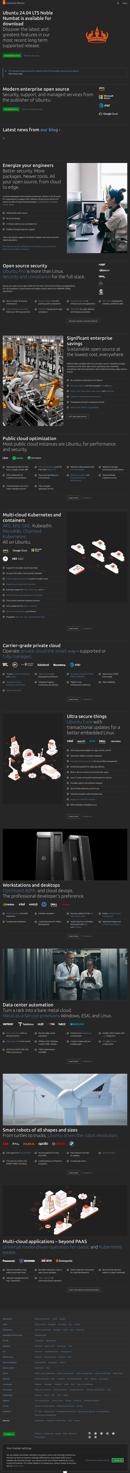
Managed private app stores (82, 761)
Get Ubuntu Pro (11, 109)
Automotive (39, 1421)
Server (46, 1395)
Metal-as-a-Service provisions (31, 1015)
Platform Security (42, 1379)
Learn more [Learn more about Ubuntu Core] (73, 816)
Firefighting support (91, 1401)
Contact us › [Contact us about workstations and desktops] (87, 936)
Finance (77, 1421)
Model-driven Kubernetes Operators (21, 584)
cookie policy (18, 1466)
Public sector (61, 1421)
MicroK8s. (12, 531)
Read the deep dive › (32, 56)
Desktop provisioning (65, 1406)
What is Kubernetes (43, 1330)
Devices (79, 1406)
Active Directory (12, 913)
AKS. (7, 525)
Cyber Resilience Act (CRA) (17, 309)
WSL (86, 924)
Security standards (74, 1379)
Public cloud (75, 391)
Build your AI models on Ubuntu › (16, 249)
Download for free (12, 56)
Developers (53, 1362)
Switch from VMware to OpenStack (85, 407)
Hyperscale (39, 1368)
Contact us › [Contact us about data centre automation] (87, 1061)
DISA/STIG (42, 309)
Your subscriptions (42, 1401)
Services (62, 1357)
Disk (104, 1041)
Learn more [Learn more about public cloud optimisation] (73, 498)
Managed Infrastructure (66, 1411)
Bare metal (10, 611)
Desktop (38, 1395)
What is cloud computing (45, 1373)
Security (74, 386)
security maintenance (21, 674)
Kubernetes (33, 590)
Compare (57, 1384)
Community (61, 1346)
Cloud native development (45, 1415)
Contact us (9, 1434)
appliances (109, 391)
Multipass (78, 927)
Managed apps (41, 1335)
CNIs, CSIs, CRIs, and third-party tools (30, 617)
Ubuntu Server (9, 1368)
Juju (104, 1036)
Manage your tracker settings (98, 1460)
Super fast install (13, 1041)
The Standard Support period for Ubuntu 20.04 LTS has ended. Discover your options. (43, 71)
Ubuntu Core (79, 721)
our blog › (50, 129)
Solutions (7, 1411)
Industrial (50, 1421)
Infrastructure (49, 1411)
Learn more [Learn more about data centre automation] (73, 1061)
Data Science (51, 1341)
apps (110, 386)
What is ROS (49, 1346)
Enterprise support (78, 475)
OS (43, 590)
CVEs (86, 1379)
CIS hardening (48, 467)
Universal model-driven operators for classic (46, 1246)
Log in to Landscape (85, 1384)
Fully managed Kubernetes (17, 579)
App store (39, 1351)
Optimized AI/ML (19, 890)
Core (59, 1395)
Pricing (68, 1401)
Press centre (40, 1437)
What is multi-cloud (103, 1373)
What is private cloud (65, 1373)
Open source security (86, 1411)
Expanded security (78, 301)
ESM (53, 1379)
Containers (7, 1390)
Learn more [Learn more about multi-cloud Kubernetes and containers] (73, 628)
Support (62, 1319)
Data (40, 1411)
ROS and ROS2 (25, 1153)
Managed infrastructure (13, 1335)
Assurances (103, 1379)
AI (35, 1411)
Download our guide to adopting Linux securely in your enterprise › (30, 246)
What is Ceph (40, 1324)
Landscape (7, 1384)
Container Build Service (95, 1390)
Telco (70, 1421)
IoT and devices (103, 1411)
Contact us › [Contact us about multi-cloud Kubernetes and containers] (87, 628)
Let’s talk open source (78, 416)
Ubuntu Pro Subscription (45, 1406)
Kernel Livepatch (45, 301)
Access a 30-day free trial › (32, 109)
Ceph (5, 1324)
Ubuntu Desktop (10, 1362)
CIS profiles (75, 309)
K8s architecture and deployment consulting (24, 595)
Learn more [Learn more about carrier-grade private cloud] (73, 699)
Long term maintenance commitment (86, 397)
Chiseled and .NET (76, 1390)
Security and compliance (27, 276)
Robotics (6, 1346)
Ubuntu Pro (14, 271)
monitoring (86, 1033)
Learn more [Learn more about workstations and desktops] (73, 936)
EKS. (17, 525)
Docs (70, 1324)
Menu (125, 3)
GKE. (26, 525)
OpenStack (20, 611)
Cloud (5, 1373)
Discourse (77, 1401)
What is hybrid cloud (84, 1373)
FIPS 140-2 (106, 301)
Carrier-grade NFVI (13, 690)
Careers (58, 1433)
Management (66, 1351)
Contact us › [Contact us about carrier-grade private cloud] (87, 699)
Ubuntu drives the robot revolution (82, 1135)
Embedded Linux (52, 1351)
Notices (94, 1379)
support (81, 386)
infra (102, 386)
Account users (57, 1401)
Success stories (50, 1357)
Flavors (63, 1362)
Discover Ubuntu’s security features (83, 321)
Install (54, 1319)
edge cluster (96, 391)
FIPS (40, 467)
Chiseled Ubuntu (60, 1390)
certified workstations (111, 924)
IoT (4, 1351)
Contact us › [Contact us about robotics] (87, 1173)
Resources (80, 1330)
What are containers (43, 1390)
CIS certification (108, 1153)
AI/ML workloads (30, 606)
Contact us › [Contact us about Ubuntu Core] (87, 816)
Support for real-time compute (83, 799)
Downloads (7, 1395)
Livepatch (61, 1379)
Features (38, 1357)
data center (85, 391)
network (113, 1041)
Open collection (44, 1278)
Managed (51, 1324)
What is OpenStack (42, 1319)
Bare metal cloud (13, 1033)
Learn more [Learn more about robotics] (73, 1173)
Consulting (62, 1324)
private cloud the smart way (48, 650)
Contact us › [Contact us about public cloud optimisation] (87, 498)
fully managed (17, 656)
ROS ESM (38, 1346)
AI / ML (6, 1341)
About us (38, 1433)
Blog (65, 1433)
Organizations (40, 1362)
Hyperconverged (45, 674)
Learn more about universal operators (84, 1290)
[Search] (118, 3)
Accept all (118, 1460)
